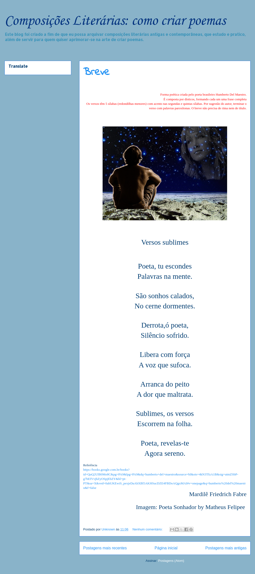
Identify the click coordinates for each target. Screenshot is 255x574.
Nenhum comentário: (147, 529)
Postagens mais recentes (105, 548)
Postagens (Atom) (171, 561)
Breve (96, 72)
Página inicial (166, 548)
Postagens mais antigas (226, 548)
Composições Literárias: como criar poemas (115, 21)
